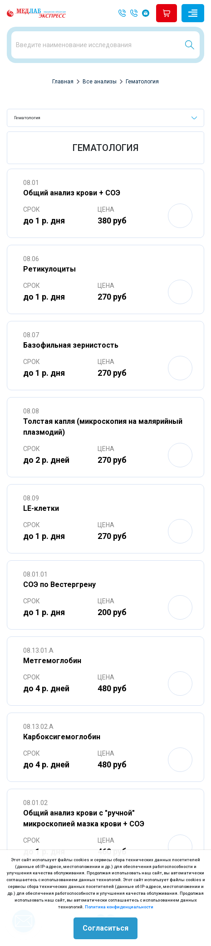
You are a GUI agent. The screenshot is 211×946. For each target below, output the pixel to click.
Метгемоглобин (52, 660)
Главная (63, 81)
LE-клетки (41, 508)
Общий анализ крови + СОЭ (71, 193)
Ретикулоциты (49, 269)
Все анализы (100, 81)
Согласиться (105, 928)
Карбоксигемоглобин (61, 737)
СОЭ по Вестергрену (59, 584)
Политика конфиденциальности (119, 906)
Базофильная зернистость (70, 345)
